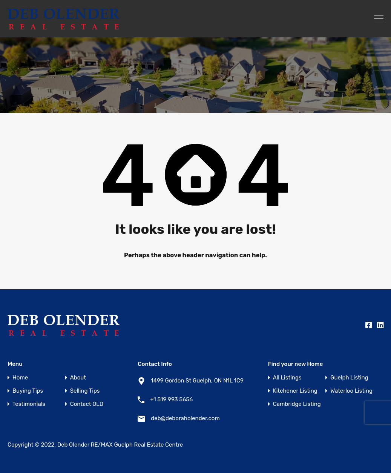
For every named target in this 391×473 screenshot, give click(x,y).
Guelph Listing (349, 378)
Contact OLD (86, 404)
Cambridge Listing (297, 404)
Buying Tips (27, 391)
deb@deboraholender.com (185, 418)
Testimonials (28, 404)
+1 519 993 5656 (171, 399)
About (78, 378)
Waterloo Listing (351, 391)
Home (20, 378)
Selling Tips (85, 391)
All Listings (287, 378)
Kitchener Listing (295, 391)
